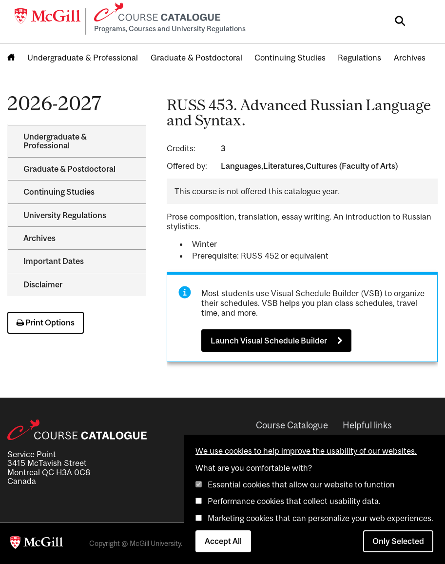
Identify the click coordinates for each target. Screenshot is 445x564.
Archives (410, 57)
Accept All (223, 541)
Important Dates (53, 261)
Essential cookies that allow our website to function (301, 484)
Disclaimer (42, 284)
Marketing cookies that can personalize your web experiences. (320, 518)
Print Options (46, 322)
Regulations (359, 57)
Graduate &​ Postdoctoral (69, 169)
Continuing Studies (290, 57)
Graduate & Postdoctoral (196, 57)
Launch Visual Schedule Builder (269, 340)
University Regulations (64, 215)
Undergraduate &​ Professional (55, 141)
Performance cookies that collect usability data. (294, 501)
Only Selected (398, 541)
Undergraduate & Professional (82, 57)
